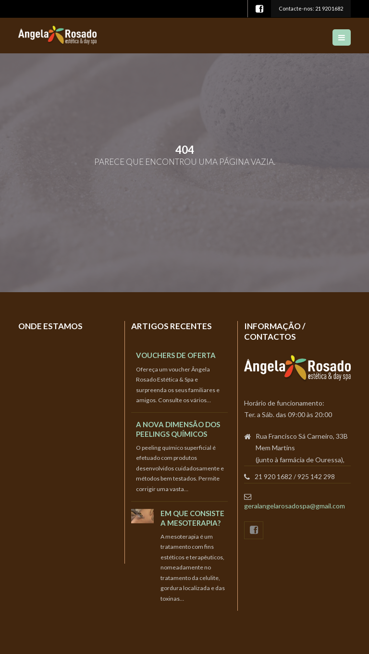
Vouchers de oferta (176, 355)
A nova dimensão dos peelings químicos (178, 429)
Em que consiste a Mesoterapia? (192, 518)
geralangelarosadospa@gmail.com (294, 506)
